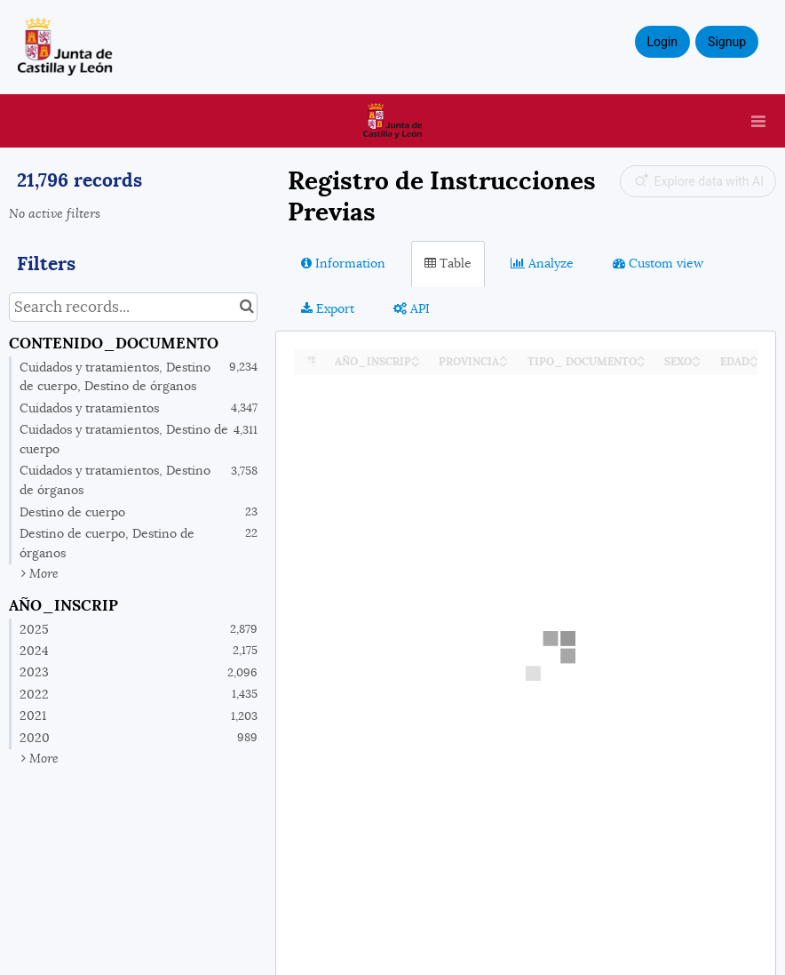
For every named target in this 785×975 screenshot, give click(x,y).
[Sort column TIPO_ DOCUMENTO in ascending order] (641, 357)
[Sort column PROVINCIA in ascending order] (503, 357)
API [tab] (411, 308)
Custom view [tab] (658, 263)
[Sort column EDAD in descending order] (753, 363)
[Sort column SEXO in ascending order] (696, 357)
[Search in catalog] (246, 307)
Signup (727, 42)
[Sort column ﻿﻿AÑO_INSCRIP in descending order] (415, 363)
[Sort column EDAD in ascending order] (753, 357)
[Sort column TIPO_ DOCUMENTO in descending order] (641, 363)
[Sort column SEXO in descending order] (696, 363)
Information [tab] (343, 263)
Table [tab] (448, 263)
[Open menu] (758, 121)
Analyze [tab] (542, 263)
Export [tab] (327, 308)
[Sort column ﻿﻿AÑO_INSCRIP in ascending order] (415, 357)
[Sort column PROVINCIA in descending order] (503, 363)
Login (662, 42)
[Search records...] (133, 307)
